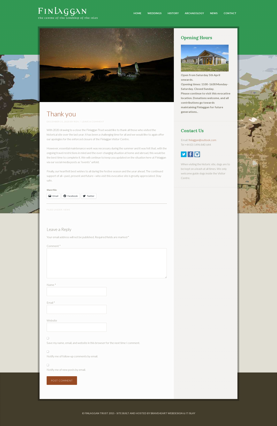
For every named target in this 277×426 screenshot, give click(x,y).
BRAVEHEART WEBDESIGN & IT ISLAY (173, 413)
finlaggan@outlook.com (202, 140)
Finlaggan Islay (69, 10)
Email (51, 302)
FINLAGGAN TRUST (96, 413)
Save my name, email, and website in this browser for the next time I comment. (93, 342)
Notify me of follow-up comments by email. (72, 356)
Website (52, 320)
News (66, 209)
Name (51, 284)
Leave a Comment (93, 121)
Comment (54, 246)
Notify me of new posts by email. (66, 369)
